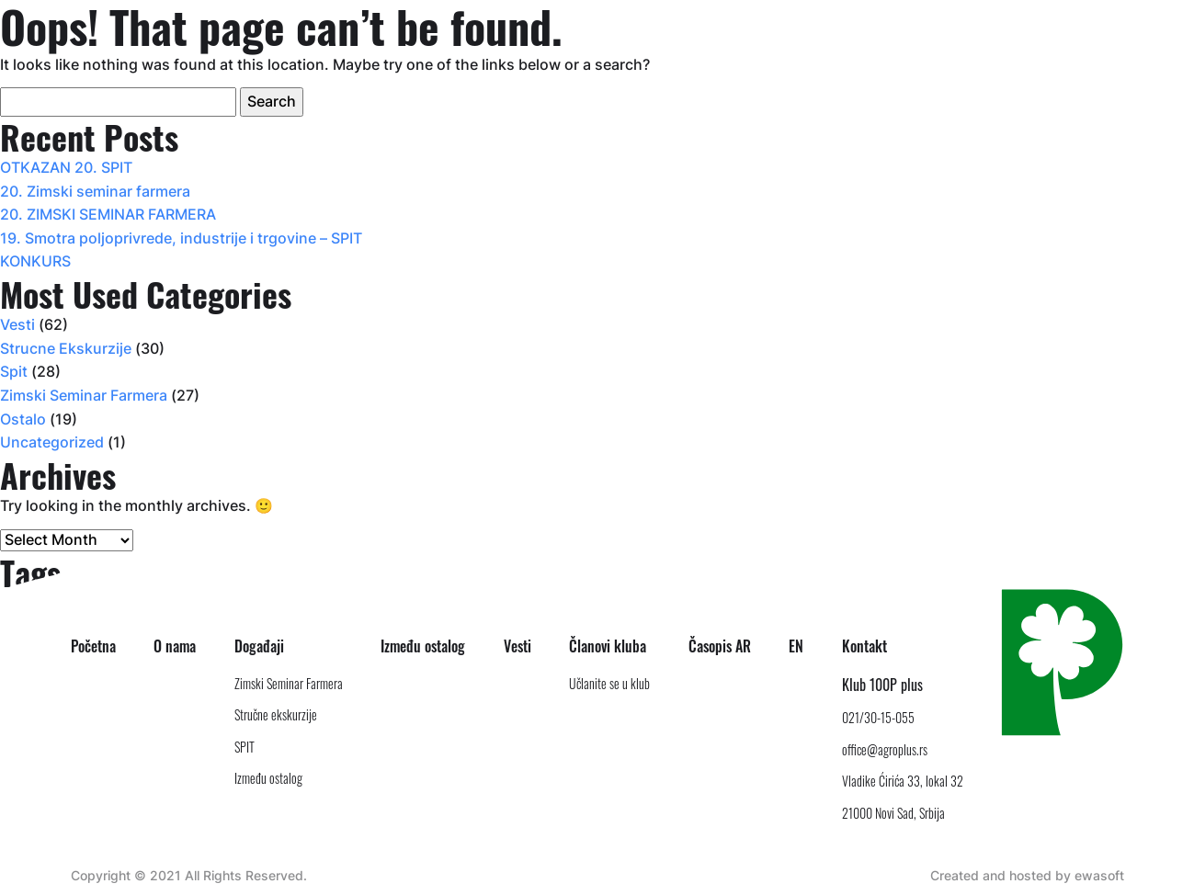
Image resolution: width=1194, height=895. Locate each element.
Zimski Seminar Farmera (83, 395)
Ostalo (23, 419)
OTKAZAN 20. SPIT (66, 167)
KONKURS (35, 261)
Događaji (259, 646)
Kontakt (864, 646)
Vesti (17, 324)
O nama (175, 646)
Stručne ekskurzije (275, 714)
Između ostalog (268, 777)
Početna (93, 646)
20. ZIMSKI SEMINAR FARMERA (108, 214)
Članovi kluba (607, 646)
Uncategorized (52, 442)
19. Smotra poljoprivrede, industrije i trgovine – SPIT (181, 238)
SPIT (244, 746)
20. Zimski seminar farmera (95, 191)
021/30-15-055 (878, 717)
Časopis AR (719, 646)
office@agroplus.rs (884, 749)
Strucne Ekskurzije (65, 348)
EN (796, 646)
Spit (14, 371)
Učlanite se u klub (609, 683)
